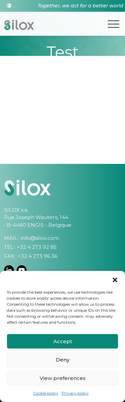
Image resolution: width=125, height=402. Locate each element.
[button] (115, 279)
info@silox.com (40, 238)
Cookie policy (45, 393)
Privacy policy (75, 393)
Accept (62, 341)
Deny (62, 360)
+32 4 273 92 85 (37, 247)
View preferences (63, 378)
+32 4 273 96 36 (37, 256)
